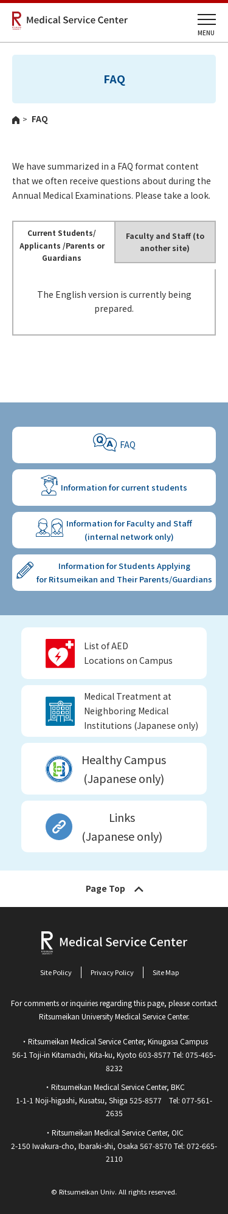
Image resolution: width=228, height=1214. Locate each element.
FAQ (128, 444)
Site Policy (56, 972)
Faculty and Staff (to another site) (165, 241)
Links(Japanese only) (121, 826)
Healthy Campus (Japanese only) (123, 768)
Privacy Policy (112, 972)
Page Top (105, 888)
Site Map (166, 972)
